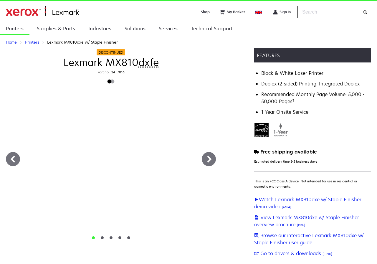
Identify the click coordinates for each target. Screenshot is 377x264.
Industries (99, 28)
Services (168, 28)
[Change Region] (259, 12)
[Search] (365, 12)
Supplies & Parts (56, 28)
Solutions (135, 28)
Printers (15, 28)
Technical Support (211, 28)
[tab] (93, 237)
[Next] (209, 159)
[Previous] (13, 159)
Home (42, 11)
